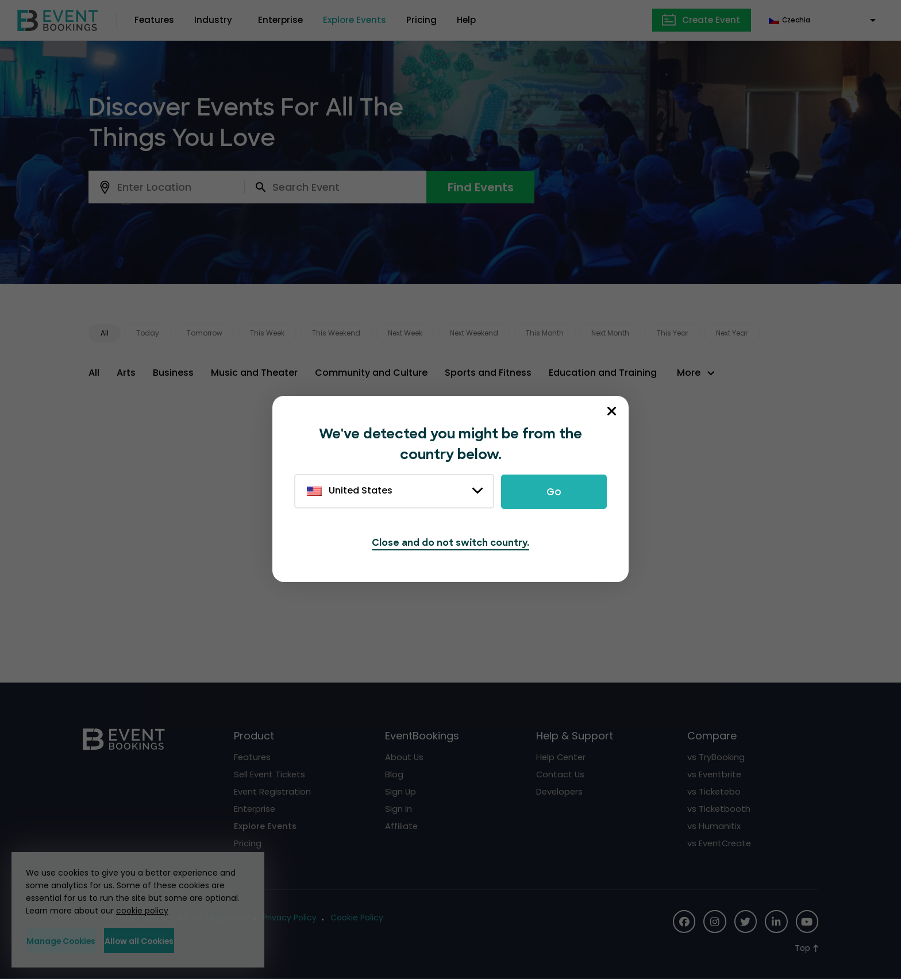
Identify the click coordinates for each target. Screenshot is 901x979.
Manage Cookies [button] (78, 940)
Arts (126, 372)
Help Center (562, 757)
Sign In (398, 809)
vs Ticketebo (714, 791)
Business (173, 372)
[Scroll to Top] (806, 948)
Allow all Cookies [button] (192, 940)
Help (466, 20)
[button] (697, 372)
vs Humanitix (714, 826)
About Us (404, 757)
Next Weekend (474, 333)
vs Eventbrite (714, 774)
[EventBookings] (57, 19)
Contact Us (561, 774)
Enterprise (280, 20)
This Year (672, 333)
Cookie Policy (357, 918)
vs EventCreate (720, 843)
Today (147, 333)
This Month (545, 333)
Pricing (421, 20)
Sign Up (401, 791)
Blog (394, 774)
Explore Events (354, 20)
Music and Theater (254, 372)
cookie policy (142, 910)
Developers (560, 791)
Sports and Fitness (488, 372)
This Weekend (336, 333)
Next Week (405, 333)
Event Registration (273, 791)
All (105, 333)
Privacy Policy (290, 918)
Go (553, 492)
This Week (267, 333)
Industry (213, 20)
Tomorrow (204, 333)
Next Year (732, 333)
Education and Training (603, 372)
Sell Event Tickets (270, 774)
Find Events (481, 187)
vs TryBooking (716, 757)
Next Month (610, 333)
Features (154, 20)
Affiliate (401, 826)
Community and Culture (371, 372)
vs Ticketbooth (719, 809)
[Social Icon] (682, 921)
